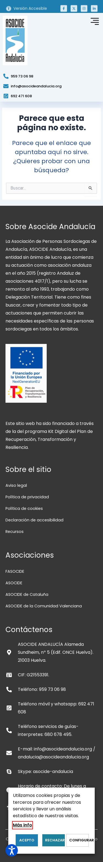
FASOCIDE (14, 571)
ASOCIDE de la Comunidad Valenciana (43, 606)
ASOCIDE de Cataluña (26, 594)
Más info (22, 825)
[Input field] (91, 189)
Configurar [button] (78, 840)
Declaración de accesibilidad (34, 520)
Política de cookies (24, 508)
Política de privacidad (27, 497)
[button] (63, 11)
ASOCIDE (13, 583)
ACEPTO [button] (26, 840)
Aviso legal (16, 485)
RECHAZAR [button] (55, 840)
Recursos (14, 531)
